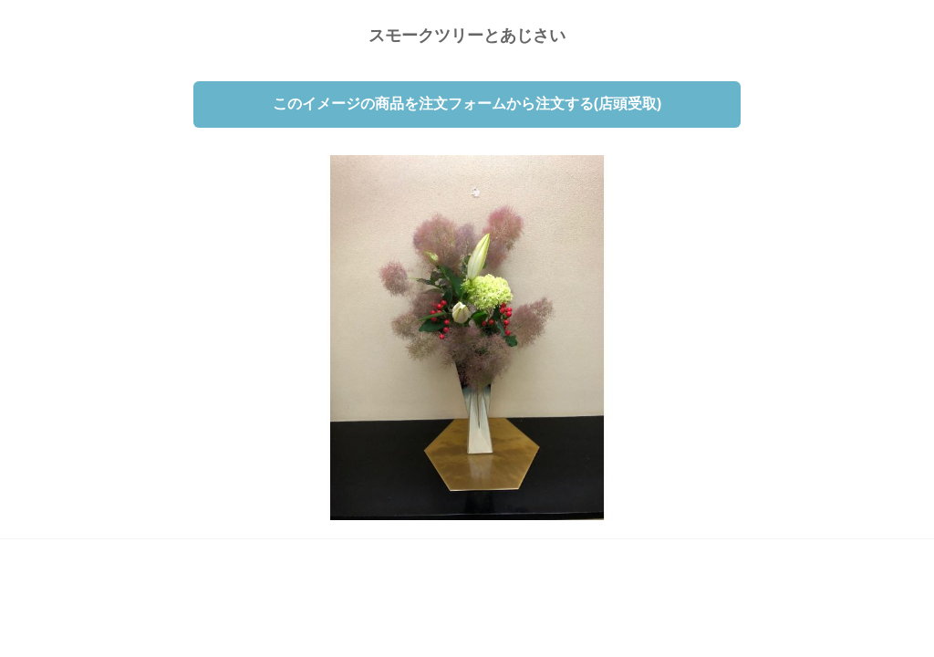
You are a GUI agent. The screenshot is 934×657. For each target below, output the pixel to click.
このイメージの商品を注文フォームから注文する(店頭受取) (467, 103)
